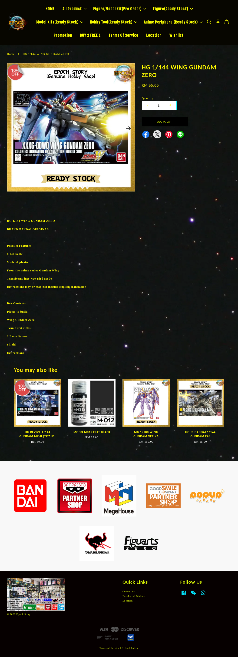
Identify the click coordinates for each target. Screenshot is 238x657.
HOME (50, 9)
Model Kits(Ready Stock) (59, 22)
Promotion (63, 35)
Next (128, 128)
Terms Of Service (123, 35)
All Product (74, 9)
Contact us (128, 591)
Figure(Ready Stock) (173, 9)
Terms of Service (109, 648)
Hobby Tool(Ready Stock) (113, 22)
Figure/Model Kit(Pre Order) (119, 9)
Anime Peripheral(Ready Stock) (173, 22)
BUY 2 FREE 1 (90, 35)
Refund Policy (130, 648)
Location (154, 35)
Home (11, 54)
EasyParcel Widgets (133, 596)
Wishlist (176, 35)
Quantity (147, 98)
